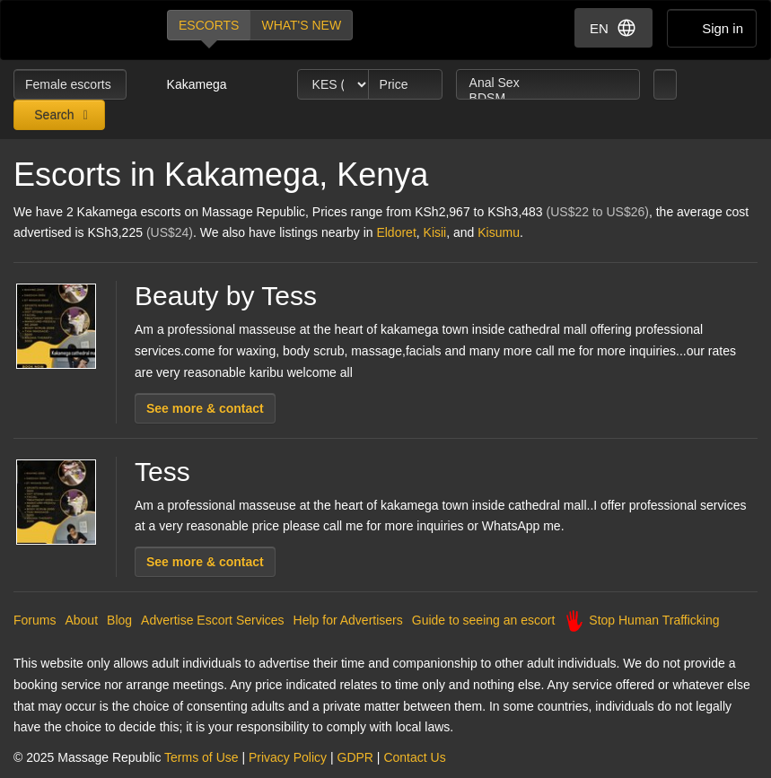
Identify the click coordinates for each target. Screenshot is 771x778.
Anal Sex (548, 83)
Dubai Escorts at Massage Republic (75, 30)
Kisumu (498, 232)
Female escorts (70, 84)
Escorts (209, 25)
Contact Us (414, 757)
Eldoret (396, 232)
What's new (301, 25)
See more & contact (205, 408)
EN (613, 28)
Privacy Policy (288, 757)
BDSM (548, 98)
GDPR (355, 757)
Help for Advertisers (348, 620)
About (81, 620)
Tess (162, 471)
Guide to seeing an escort (484, 620)
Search (52, 115)
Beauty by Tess (226, 295)
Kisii (435, 232)
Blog (119, 620)
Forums (34, 620)
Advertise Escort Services (213, 620)
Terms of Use (201, 757)
